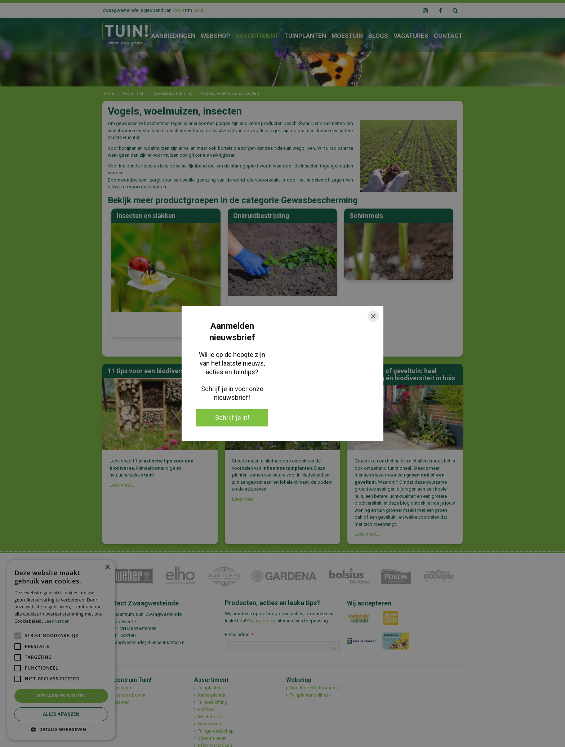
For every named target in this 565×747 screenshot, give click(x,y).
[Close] (373, 316)
